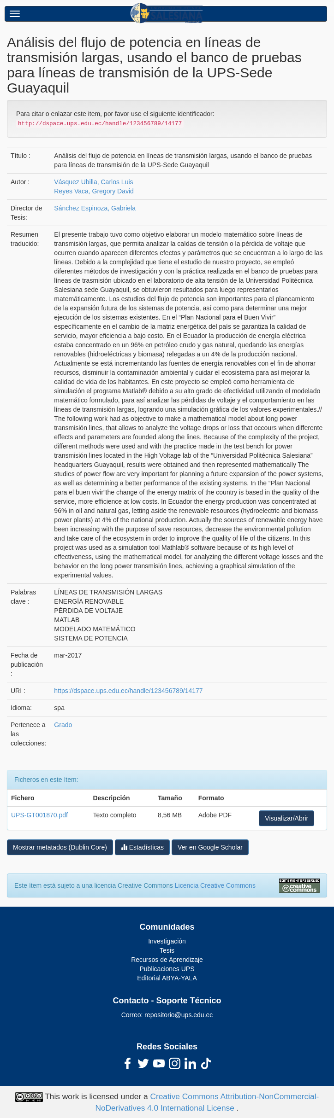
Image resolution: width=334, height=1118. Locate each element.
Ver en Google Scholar (210, 847)
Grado (63, 724)
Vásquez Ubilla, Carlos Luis (93, 182)
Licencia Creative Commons (215, 885)
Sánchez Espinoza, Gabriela (95, 208)
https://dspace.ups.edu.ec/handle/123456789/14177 (128, 690)
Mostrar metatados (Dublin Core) (60, 847)
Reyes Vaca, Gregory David (93, 191)
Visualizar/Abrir (286, 818)
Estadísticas (142, 847)
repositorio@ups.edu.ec (178, 1015)
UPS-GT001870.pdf (39, 815)
